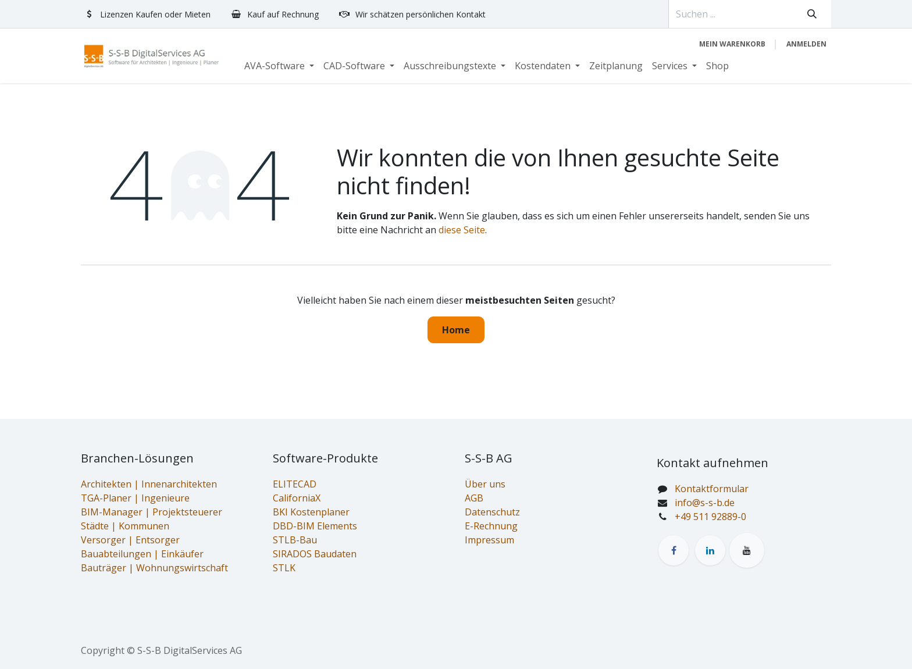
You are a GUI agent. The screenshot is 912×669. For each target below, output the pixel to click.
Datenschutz (492, 512)
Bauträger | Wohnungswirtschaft (154, 567)
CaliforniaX (296, 498)
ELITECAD (294, 484)
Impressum (489, 539)
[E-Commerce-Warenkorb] (732, 44)
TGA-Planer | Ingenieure (135, 498)
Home (456, 329)
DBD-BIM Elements (315, 525)
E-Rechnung (491, 525)
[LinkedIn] (710, 550)
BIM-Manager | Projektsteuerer (151, 512)
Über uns (485, 484)
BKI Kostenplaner (311, 512)
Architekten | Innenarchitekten (149, 484)
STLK (284, 567)
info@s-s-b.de (705, 502)
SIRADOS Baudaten (315, 553)
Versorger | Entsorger (130, 539)
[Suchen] (812, 14)
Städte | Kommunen (125, 525)
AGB (474, 498)
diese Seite (462, 229)
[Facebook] (673, 550)
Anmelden (806, 44)
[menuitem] (279, 65)
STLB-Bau (295, 539)
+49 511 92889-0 (710, 516)
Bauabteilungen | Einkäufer (142, 553)
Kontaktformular (712, 488)
